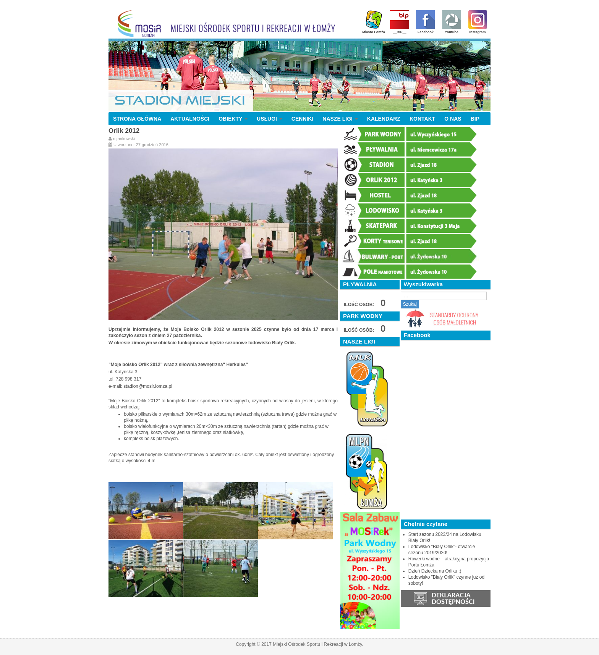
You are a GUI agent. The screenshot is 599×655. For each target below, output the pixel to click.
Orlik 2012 (123, 130)
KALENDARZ (383, 119)
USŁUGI (269, 119)
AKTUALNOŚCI (189, 119)
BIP (475, 119)
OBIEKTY (233, 119)
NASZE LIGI (340, 119)
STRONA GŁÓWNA (137, 119)
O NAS (452, 119)
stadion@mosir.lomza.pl (147, 386)
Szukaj (410, 304)
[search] (444, 296)
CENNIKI (302, 119)
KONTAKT (422, 119)
